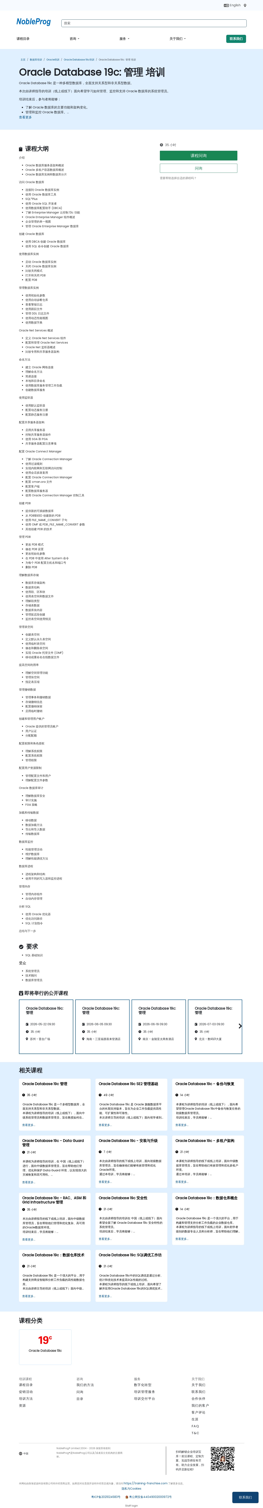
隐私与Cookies (131, 1489)
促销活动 (26, 1391)
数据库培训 (36, 59)
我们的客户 (200, 1405)
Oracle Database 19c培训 (79, 59)
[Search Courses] (154, 23)
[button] (239, 1026)
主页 (23, 59)
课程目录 (23, 38)
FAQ (195, 1426)
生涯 (195, 1419)
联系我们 (245, 1497)
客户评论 (199, 1412)
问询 (198, 168)
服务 (123, 38)
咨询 (73, 38)
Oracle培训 (52, 59)
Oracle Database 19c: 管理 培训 (117, 59)
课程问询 (199, 155)
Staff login (131, 1505)
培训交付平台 (144, 1398)
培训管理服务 (144, 1391)
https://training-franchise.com (146, 1483)
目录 (80, 1399)
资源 (22, 1405)
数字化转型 (143, 1385)
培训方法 (26, 1398)
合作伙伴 (199, 1398)
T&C (195, 1433)
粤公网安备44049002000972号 (150, 1497)
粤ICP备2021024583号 (105, 1497)
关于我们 (176, 38)
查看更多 (25, 117)
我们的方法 (85, 1385)
